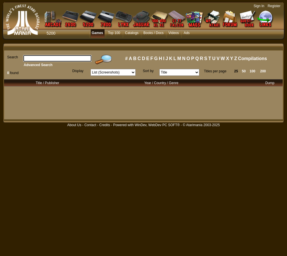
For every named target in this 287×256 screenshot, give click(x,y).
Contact (90, 125)
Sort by (148, 71)
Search (12, 57)
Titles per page (215, 71)
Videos (173, 33)
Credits (104, 125)
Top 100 (114, 33)
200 (263, 71)
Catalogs (132, 33)
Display (77, 71)
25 (236, 71)
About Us (74, 125)
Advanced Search (38, 65)
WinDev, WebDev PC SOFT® (157, 125)
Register (274, 6)
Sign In (259, 6)
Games (97, 33)
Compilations (252, 58)
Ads (187, 33)
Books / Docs (153, 33)
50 (244, 71)
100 (252, 71)
